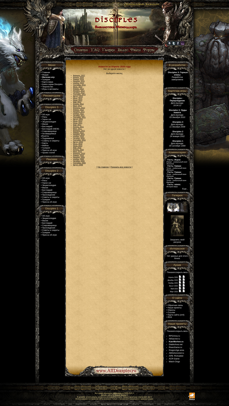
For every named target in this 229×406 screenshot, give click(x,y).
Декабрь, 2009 (79, 157)
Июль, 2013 (77, 87)
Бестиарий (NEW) (50, 129)
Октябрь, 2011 (79, 115)
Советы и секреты (50, 141)
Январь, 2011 (78, 132)
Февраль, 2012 (79, 108)
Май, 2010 (77, 148)
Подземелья (48, 138)
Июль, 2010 (77, 144)
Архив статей (48, 152)
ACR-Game (174, 358)
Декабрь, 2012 (79, 91)
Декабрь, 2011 (79, 112)
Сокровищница (49, 131)
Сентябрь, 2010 (79, 140)
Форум (45, 75)
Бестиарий (47, 126)
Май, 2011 (77, 125)
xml (182, 315)
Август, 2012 (78, 96)
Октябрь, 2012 (79, 93)
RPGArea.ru (174, 336)
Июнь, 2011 (77, 123)
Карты (45, 143)
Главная (46, 72)
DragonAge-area (176, 350)
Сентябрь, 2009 (79, 163)
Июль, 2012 (77, 98)
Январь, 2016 (78, 79)
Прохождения (48, 228)
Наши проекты (175, 307)
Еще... (185, 189)
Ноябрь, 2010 (78, 136)
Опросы (171, 310)
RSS (170, 317)
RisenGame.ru (175, 347)
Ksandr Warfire (120, 395)
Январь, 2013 (78, 89)
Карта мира (47, 82)
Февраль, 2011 (79, 131)
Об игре (46, 114)
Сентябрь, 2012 (79, 94)
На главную (103, 167)
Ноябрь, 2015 (78, 83)
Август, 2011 (78, 119)
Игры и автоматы (50, 89)
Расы (44, 117)
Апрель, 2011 (78, 127)
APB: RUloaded (176, 356)
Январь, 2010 (78, 155)
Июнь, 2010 (77, 146)
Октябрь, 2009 (79, 161)
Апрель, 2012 (78, 104)
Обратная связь (175, 305)
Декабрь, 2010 (79, 134)
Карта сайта (173, 315)
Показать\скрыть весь (177, 272)
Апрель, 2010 (78, 150)
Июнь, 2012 (77, 100)
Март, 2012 (77, 106)
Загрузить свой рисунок (177, 240)
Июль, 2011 (77, 121)
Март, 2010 (77, 152)
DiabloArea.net (175, 344)
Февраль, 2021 (79, 75)
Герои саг (46, 119)
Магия (45, 124)
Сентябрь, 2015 (79, 85)
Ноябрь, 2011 (78, 113)
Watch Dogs (174, 361)
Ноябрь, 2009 (78, 159)
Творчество (47, 86)
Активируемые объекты (48, 134)
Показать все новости (121, 167)
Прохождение (48, 195)
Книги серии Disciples (52, 84)
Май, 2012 (77, 102)
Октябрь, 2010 (79, 138)
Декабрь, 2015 (79, 81)
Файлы (45, 145)
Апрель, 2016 (78, 77)
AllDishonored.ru (176, 353)
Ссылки (171, 312)
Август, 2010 (78, 142)
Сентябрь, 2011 (79, 117)
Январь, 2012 (78, 110)
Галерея (46, 79)
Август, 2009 (78, 165)
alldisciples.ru (118, 393)
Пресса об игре (49, 150)
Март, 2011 (77, 129)
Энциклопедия (49, 121)
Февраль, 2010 (79, 153)
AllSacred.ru (174, 339)
